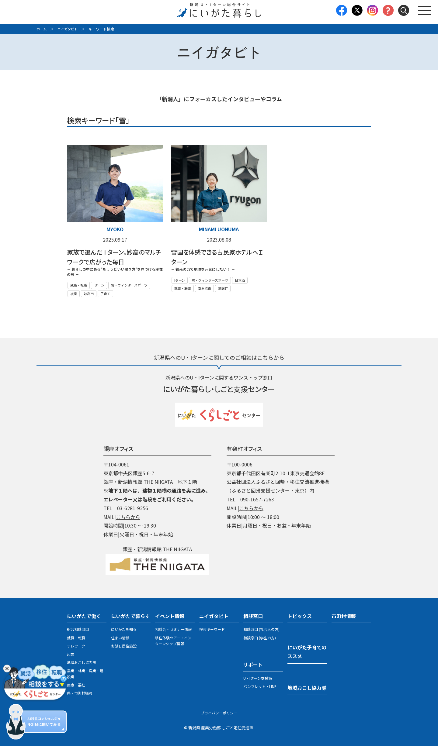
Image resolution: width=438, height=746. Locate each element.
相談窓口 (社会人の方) (261, 629)
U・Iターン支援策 (257, 677)
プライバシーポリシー (219, 712)
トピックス (299, 615)
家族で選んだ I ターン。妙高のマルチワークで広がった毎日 (114, 257)
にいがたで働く (84, 615)
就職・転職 (78, 285)
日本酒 (240, 279)
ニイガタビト (69, 28)
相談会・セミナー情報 (173, 629)
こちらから (128, 516)
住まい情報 (120, 637)
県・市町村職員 (79, 693)
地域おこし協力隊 (81, 662)
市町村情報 (344, 615)
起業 (70, 654)
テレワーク (76, 645)
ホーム (41, 28)
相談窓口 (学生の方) (259, 637)
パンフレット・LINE (259, 686)
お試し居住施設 (124, 645)
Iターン (99, 285)
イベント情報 (169, 615)
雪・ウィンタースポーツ (129, 285)
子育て (105, 293)
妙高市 (89, 293)
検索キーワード (212, 629)
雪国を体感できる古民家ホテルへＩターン (217, 257)
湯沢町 (223, 288)
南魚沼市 (204, 288)
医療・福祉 (76, 684)
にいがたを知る (124, 629)
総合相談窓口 (78, 629)
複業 (73, 293)
